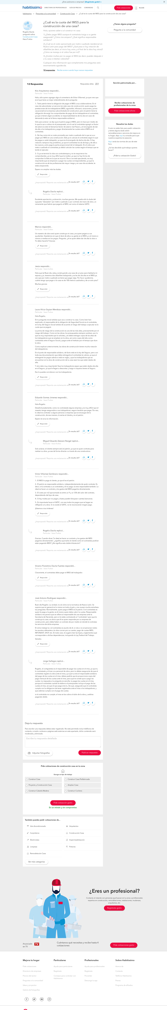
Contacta (119, 971)
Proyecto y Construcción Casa (40, 785)
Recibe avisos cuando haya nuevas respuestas (75, 70)
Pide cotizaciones (123, 8)
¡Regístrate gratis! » (93, 2)
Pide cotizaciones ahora (124, 111)
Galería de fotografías (31, 990)
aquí (121, 136)
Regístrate (58, 971)
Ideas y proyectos (29, 985)
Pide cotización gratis (63, 803)
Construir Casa (34, 779)
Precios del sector (29, 976)
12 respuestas (49, 70)
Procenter (88, 976)
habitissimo (27, 14)
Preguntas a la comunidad (46, 14)
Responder (42, 174)
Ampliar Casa (73, 785)
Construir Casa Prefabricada (79, 779)
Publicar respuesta (90, 753)
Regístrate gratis (114, 908)
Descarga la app (91, 981)
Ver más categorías (36, 862)
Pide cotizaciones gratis (123, 945)
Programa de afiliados (124, 985)
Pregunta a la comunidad (125, 30)
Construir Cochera (75, 791)
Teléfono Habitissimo (123, 976)
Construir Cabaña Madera (39, 791)
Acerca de (119, 966)
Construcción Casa (67, 14)
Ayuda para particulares (63, 966)
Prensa (118, 981)
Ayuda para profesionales (95, 966)
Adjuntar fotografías (39, 753)
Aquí (110, 142)
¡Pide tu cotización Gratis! (124, 156)
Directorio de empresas (32, 971)
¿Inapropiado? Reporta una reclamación (51, 183)
